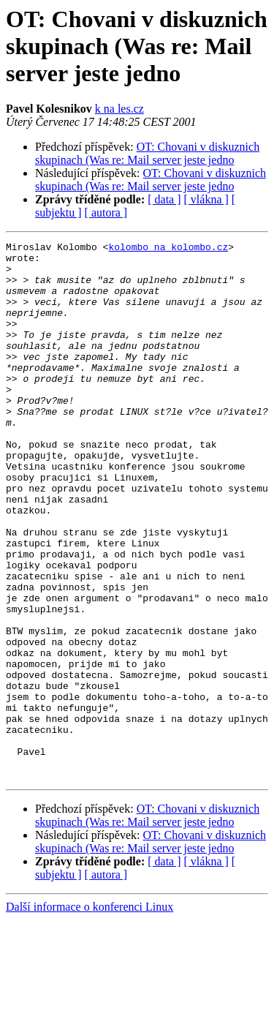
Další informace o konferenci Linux (89, 1014)
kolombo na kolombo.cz (168, 248)
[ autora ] (106, 212)
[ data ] (164, 199)
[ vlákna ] (206, 199)
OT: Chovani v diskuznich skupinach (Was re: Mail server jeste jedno (147, 153)
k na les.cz (119, 108)
